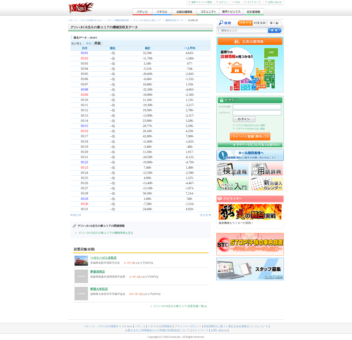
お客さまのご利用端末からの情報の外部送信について (157, 330)
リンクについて (258, 326)
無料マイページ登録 (200, 2)
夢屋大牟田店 (99, 289)
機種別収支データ (174, 20)
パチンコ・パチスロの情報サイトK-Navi (108, 326)
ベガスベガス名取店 (103, 257)
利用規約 (166, 326)
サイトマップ (252, 2)
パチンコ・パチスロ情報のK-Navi (85, 20)
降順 (88, 43)
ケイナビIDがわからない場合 (249, 125)
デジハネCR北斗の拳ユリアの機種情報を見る (106, 232)
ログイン (222, 2)
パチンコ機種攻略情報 (117, 20)
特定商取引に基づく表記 (218, 326)
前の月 (77, 215)
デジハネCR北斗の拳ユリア (147, 20)
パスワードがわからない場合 (249, 128)
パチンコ (140, 326)
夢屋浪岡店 (97, 271)
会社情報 (241, 326)
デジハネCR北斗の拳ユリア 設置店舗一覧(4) (180, 306)
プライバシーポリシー (187, 326)
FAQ (236, 2)
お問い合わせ (273, 2)
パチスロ (153, 326)
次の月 (204, 215)
